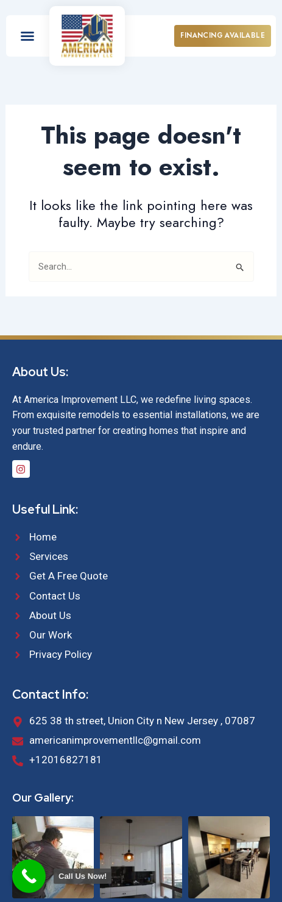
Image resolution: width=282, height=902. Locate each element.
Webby (159, 884)
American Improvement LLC (138, 871)
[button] (27, 36)
